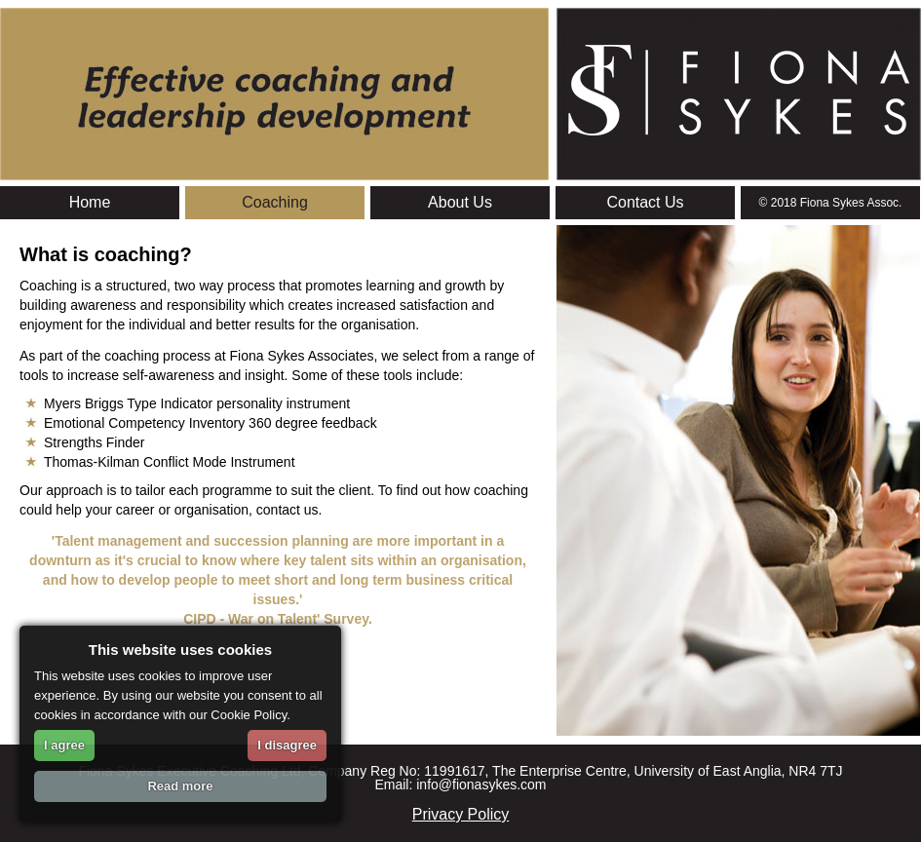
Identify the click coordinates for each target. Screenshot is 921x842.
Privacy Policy (461, 815)
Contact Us (644, 202)
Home (90, 202)
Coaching (275, 202)
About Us (460, 202)
